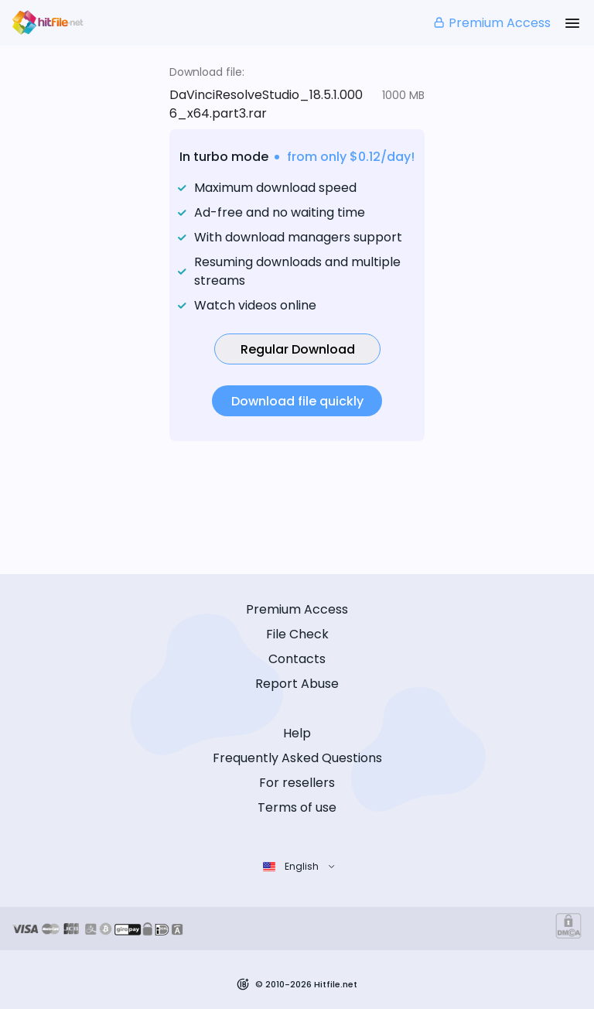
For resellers (297, 783)
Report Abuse (297, 684)
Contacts (297, 659)
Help (297, 733)
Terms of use (297, 807)
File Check (297, 634)
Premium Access (491, 23)
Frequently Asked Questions (297, 758)
